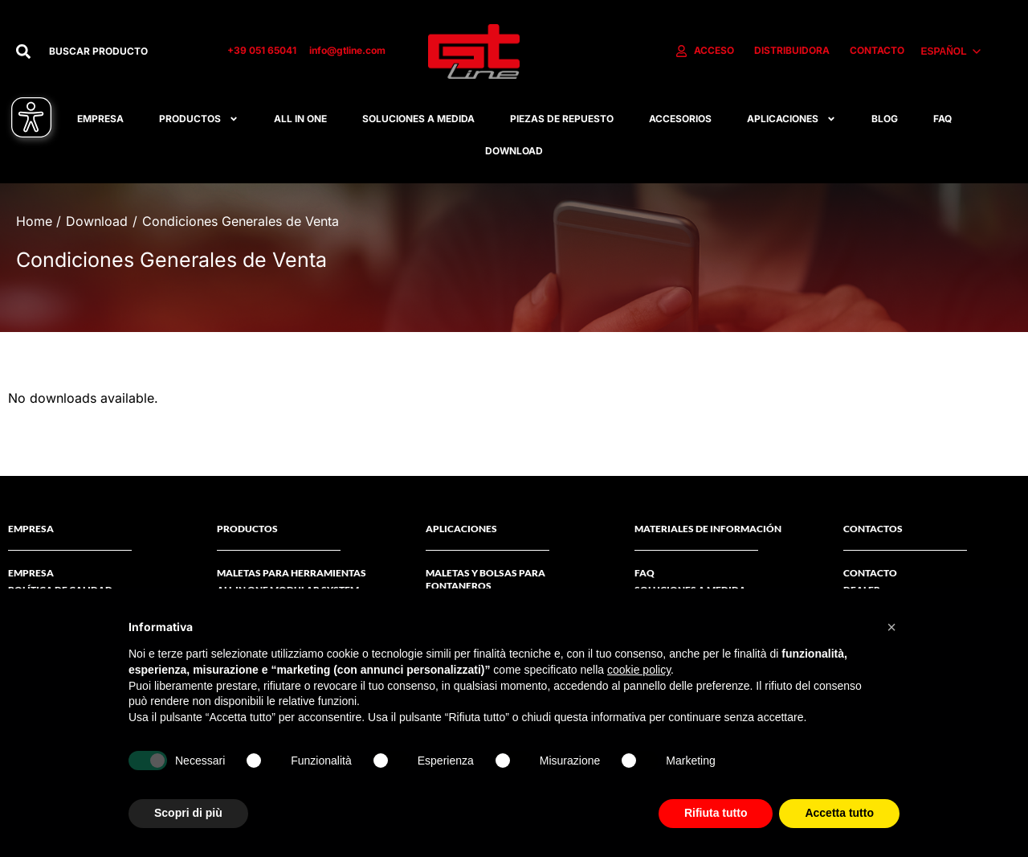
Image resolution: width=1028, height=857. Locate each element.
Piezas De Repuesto (562, 119)
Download (514, 151)
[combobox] (121, 51)
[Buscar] (23, 51)
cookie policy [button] (639, 669)
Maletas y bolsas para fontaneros (485, 579)
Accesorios (680, 119)
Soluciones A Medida (418, 119)
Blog (884, 119)
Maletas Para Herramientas (291, 573)
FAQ (942, 119)
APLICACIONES (791, 119)
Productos (199, 119)
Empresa (100, 119)
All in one (300, 119)
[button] (891, 627)
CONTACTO (870, 573)
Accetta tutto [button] (839, 812)
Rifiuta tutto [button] (716, 812)
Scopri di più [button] (188, 812)
